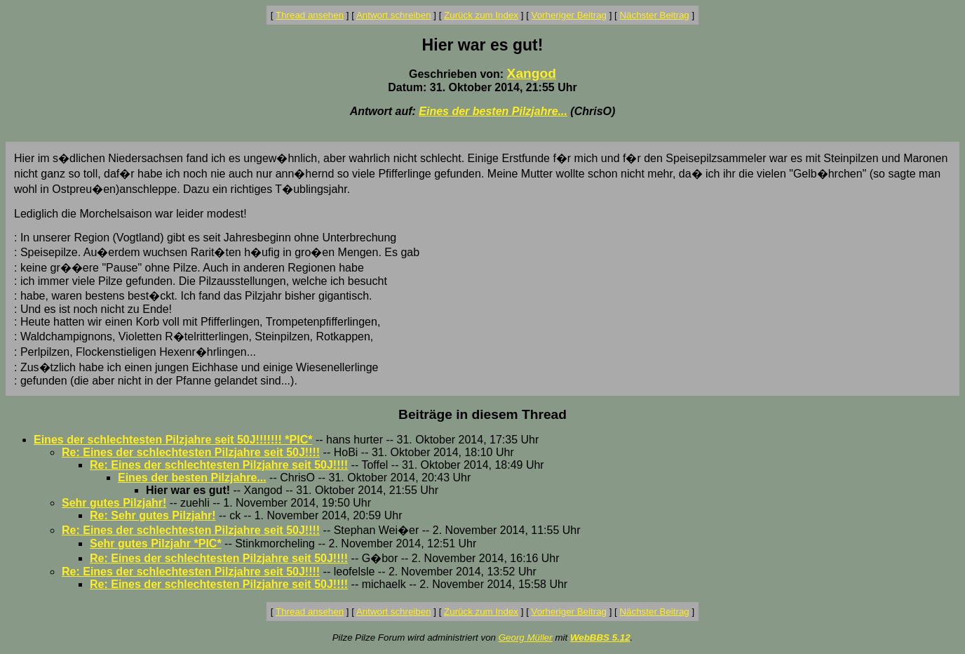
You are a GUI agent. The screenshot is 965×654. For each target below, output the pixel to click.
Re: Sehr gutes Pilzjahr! (153, 515)
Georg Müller (526, 637)
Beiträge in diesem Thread (482, 414)
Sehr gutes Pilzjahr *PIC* (156, 543)
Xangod (531, 73)
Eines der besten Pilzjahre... (493, 111)
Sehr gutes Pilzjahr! (114, 503)
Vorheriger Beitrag (569, 15)
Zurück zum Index (481, 15)
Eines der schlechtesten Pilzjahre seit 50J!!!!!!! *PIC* (173, 440)
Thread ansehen (310, 15)
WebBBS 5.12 (600, 637)
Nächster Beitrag (654, 15)
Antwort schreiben (393, 15)
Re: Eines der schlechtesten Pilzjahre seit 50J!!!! (191, 452)
